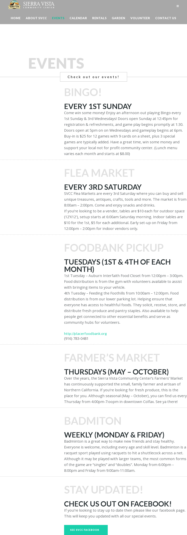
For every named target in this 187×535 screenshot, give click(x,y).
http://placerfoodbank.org (85, 333)
